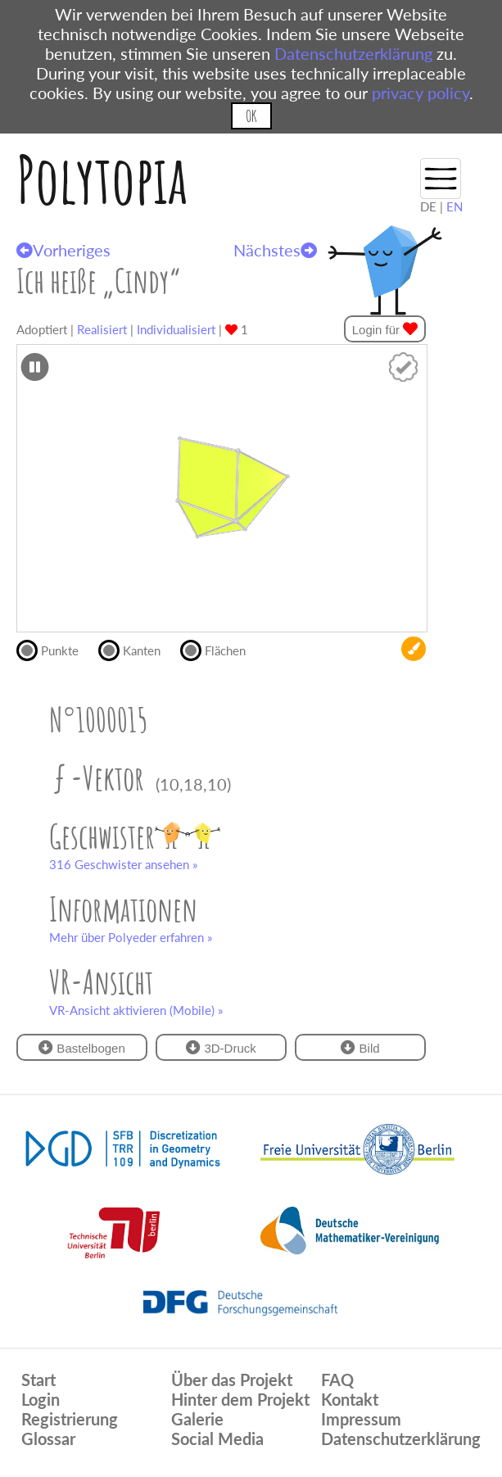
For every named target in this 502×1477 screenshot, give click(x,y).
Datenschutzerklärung (353, 53)
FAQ (337, 1379)
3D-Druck (221, 1047)
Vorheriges (63, 250)
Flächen (220, 649)
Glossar (48, 1438)
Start (38, 1379)
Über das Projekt (231, 1379)
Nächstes (275, 250)
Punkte (54, 649)
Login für (385, 329)
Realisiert (102, 329)
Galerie (197, 1419)
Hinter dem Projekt (240, 1399)
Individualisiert (176, 329)
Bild (360, 1047)
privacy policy (420, 92)
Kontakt (349, 1399)
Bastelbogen (81, 1047)
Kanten (136, 649)
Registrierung (69, 1419)
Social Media (217, 1438)
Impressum (361, 1419)
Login (40, 1399)
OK (251, 116)
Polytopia (102, 179)
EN (454, 206)
